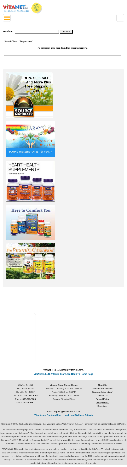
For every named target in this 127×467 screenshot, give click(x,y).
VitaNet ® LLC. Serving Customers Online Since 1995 (16, 8)
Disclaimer (102, 406)
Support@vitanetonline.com (67, 411)
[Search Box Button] (66, 32)
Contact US (102, 395)
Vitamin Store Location (102, 388)
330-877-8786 (29, 399)
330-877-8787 (27, 402)
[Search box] (37, 32)
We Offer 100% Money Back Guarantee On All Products (37, 8)
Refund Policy (102, 399)
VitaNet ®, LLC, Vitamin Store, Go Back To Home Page (63, 374)
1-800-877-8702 (30, 395)
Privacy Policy (102, 402)
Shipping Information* (102, 392)
